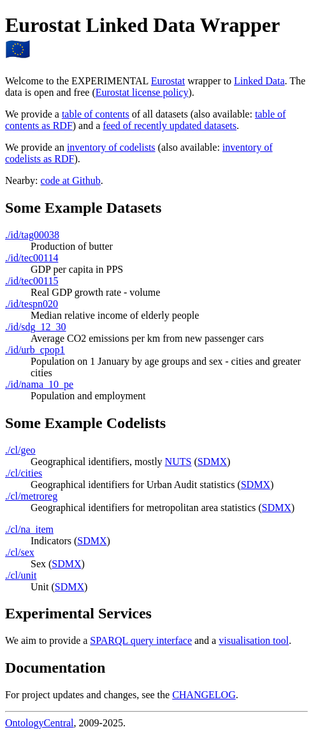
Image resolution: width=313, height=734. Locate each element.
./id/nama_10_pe (39, 384)
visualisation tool (254, 640)
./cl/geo (20, 450)
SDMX (212, 461)
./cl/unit (20, 575)
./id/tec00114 (31, 257)
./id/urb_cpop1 (35, 349)
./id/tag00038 (32, 234)
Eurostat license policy (142, 92)
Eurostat (168, 80)
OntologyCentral (39, 722)
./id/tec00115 (31, 280)
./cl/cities (23, 473)
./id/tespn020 (31, 303)
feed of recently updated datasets (170, 125)
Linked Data (259, 80)
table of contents (95, 114)
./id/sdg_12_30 (35, 326)
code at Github (71, 180)
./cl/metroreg (31, 496)
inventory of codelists (111, 147)
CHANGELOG (204, 694)
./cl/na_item (29, 529)
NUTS (178, 461)
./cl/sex (19, 552)
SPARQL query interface (141, 640)
